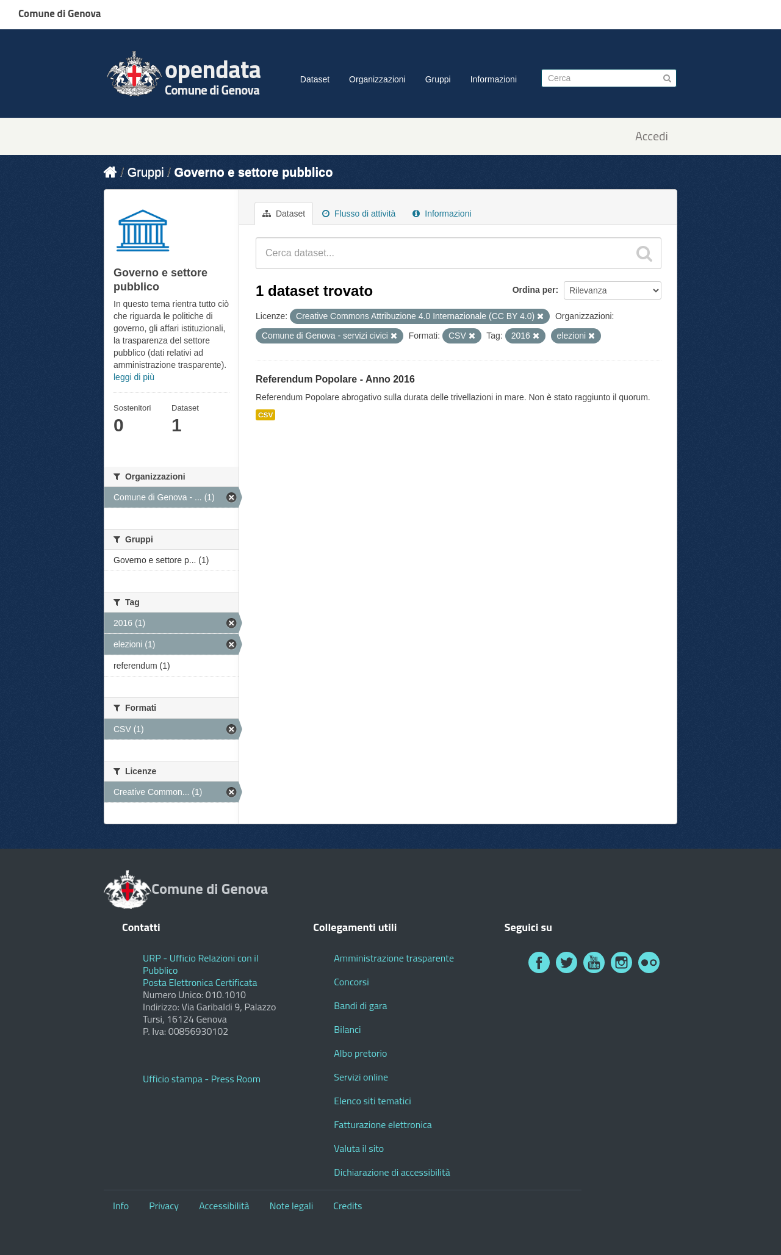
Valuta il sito (359, 1148)
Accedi (651, 136)
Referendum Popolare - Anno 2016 (335, 379)
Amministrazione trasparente (394, 958)
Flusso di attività (358, 213)
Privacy (164, 1205)
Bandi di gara (360, 1005)
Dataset (314, 79)
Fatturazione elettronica (383, 1124)
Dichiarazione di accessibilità (392, 1172)
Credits (347, 1205)
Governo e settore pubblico (253, 172)
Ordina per (534, 290)
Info (121, 1205)
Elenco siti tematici (372, 1100)
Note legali (292, 1205)
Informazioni (493, 79)
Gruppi (438, 79)
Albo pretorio (360, 1053)
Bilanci (347, 1029)
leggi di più (133, 377)
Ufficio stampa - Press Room (202, 1078)
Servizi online (361, 1077)
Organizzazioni (377, 79)
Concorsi (351, 981)
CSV (265, 415)
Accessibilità (224, 1205)
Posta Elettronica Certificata (200, 982)
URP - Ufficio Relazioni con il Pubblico (201, 964)
